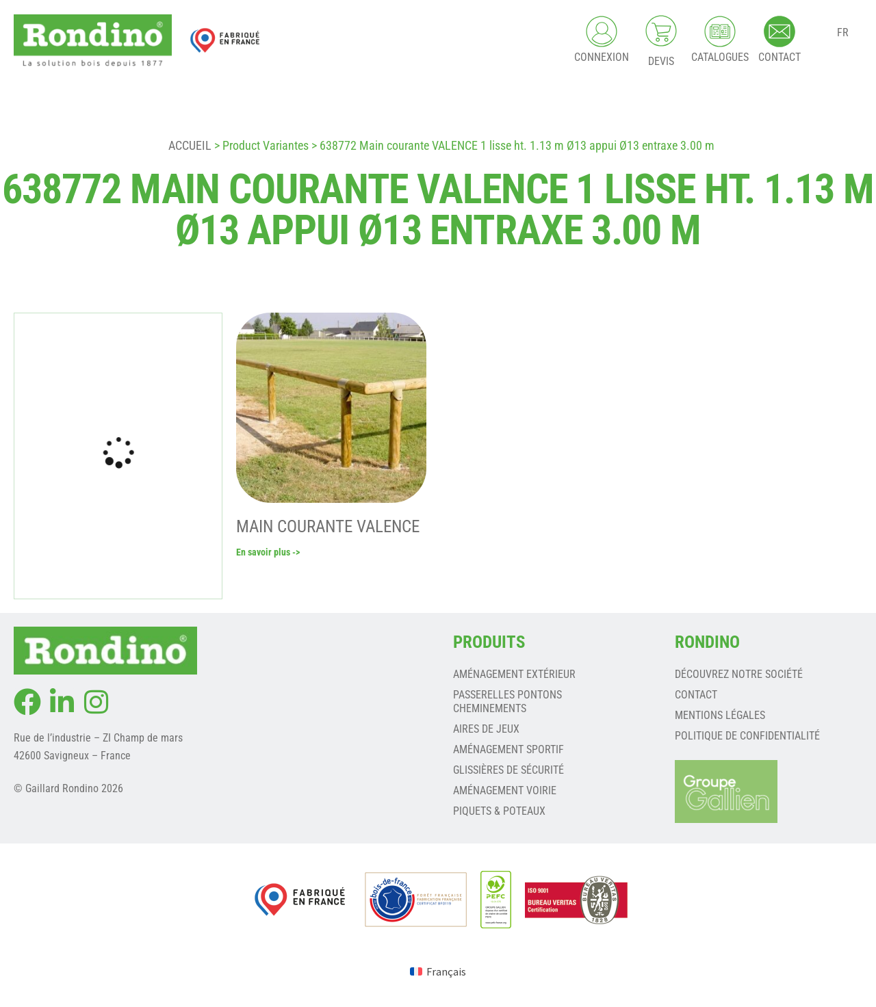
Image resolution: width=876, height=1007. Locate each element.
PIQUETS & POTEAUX (499, 811)
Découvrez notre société (739, 674)
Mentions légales (720, 715)
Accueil (189, 145)
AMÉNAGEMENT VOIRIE (504, 790)
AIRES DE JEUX (486, 728)
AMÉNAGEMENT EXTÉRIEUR (514, 674)
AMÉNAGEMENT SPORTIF (508, 749)
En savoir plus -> (268, 552)
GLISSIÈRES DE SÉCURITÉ (508, 769)
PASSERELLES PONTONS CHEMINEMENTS (507, 701)
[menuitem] (438, 971)
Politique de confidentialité (747, 735)
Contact (696, 694)
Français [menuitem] (446, 971)
